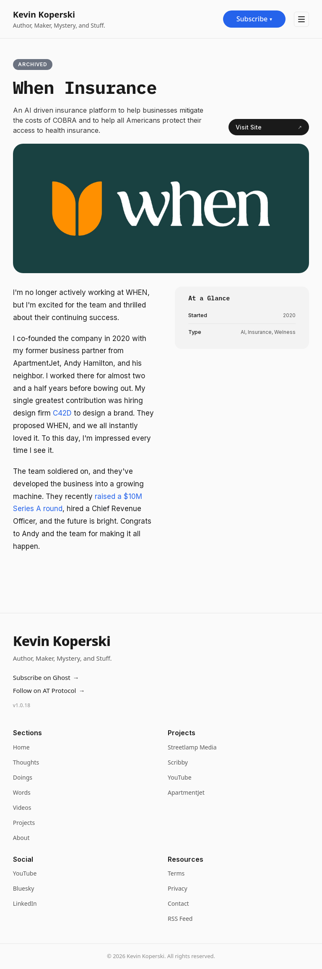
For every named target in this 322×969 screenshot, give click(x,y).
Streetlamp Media (192, 747)
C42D (63, 413)
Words (22, 792)
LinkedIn (25, 903)
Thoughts (26, 762)
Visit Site (269, 127)
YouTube (180, 777)
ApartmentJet (186, 792)
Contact (178, 903)
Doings (22, 777)
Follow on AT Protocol (49, 690)
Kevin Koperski (44, 14)
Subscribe (254, 18)
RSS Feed (180, 918)
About (21, 838)
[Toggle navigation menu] (301, 19)
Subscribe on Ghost (46, 677)
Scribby (178, 762)
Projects (24, 823)
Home (21, 747)
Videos (22, 807)
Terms (176, 873)
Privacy (177, 888)
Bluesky (23, 888)
